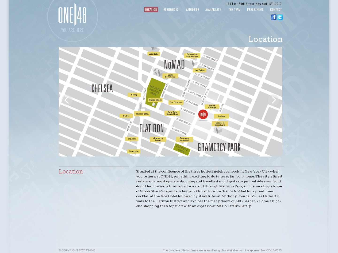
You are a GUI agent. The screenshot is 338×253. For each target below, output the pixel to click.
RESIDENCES (171, 9)
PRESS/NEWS (255, 9)
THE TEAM (234, 9)
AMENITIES (192, 9)
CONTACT (276, 9)
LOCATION (151, 9)
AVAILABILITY (215, 9)
